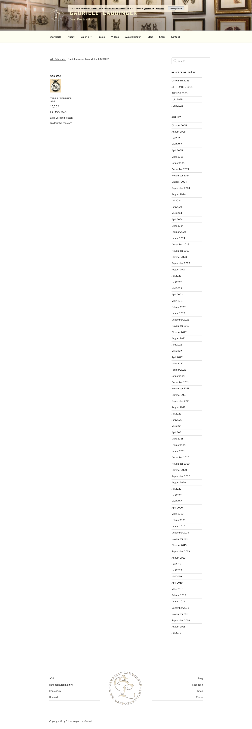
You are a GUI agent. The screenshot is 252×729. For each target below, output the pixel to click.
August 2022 (178, 338)
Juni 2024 (177, 206)
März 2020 (178, 513)
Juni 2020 (177, 495)
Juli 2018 (176, 632)
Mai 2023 (177, 288)
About (71, 36)
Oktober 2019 (179, 545)
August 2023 (179, 269)
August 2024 (179, 194)
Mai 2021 (177, 426)
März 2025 (177, 156)
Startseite (55, 36)
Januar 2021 (178, 451)
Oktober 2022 (179, 332)
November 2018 (180, 614)
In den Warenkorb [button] (61, 123)
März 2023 (177, 300)
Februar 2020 (179, 520)
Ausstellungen (133, 36)
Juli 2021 (176, 413)
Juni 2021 (177, 419)
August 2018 (178, 626)
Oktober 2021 (179, 394)
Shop (162, 36)
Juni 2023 (177, 282)
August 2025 (179, 131)
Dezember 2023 (180, 244)
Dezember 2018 (180, 607)
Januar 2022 (178, 375)
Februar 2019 (179, 595)
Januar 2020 (178, 526)
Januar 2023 (178, 313)
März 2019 (177, 589)
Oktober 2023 (179, 257)
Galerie (86, 36)
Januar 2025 (178, 163)
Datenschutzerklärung (61, 684)
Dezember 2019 (180, 532)
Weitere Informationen (154, 8)
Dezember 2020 (180, 457)
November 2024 (180, 175)
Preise (101, 36)
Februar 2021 (179, 444)
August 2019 (178, 557)
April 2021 (177, 432)
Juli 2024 (176, 200)
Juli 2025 (176, 138)
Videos (115, 36)
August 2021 (178, 407)
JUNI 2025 (177, 105)
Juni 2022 (177, 344)
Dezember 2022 (180, 319)
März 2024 (177, 225)
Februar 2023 (179, 307)
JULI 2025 (177, 99)
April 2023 (177, 294)
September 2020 (181, 476)
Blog (150, 36)
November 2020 (181, 463)
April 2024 (177, 219)
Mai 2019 (177, 576)
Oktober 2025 (179, 125)
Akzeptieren (176, 8)
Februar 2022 (179, 369)
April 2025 (177, 150)
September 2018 (181, 620)
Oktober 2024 (179, 181)
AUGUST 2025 (179, 93)
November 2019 (180, 538)
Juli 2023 (176, 275)
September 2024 (181, 188)
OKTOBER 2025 (180, 80)
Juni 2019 (177, 570)
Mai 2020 (177, 501)
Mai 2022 (177, 351)
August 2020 (179, 482)
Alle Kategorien (58, 59)
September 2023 (181, 263)
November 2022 (180, 325)
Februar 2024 (179, 231)
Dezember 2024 (180, 169)
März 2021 (177, 438)
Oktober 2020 (179, 469)
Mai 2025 (177, 144)
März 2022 (177, 363)
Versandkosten (64, 117)
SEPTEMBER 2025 (182, 86)
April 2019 (177, 582)
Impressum (55, 690)
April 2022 (177, 357)
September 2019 (181, 551)
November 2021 (180, 388)
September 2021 (181, 401)
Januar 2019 (178, 601)
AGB (51, 678)
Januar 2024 (178, 238)
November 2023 (180, 250)
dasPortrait (87, 721)
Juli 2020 (176, 488)
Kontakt (175, 36)
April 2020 (177, 507)
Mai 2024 (177, 213)
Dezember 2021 (180, 382)
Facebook (197, 684)
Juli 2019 (176, 563)
